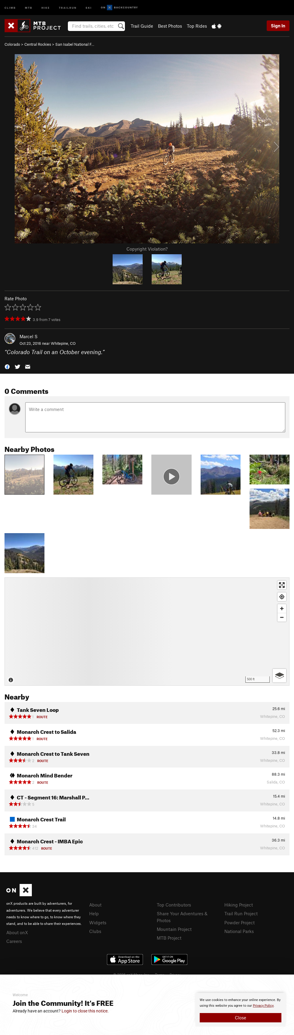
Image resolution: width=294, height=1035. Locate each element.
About (95, 904)
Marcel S (29, 336)
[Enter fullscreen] (281, 585)
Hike (45, 7)
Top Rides (197, 26)
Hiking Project (238, 904)
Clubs (95, 931)
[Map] (147, 631)
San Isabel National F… (74, 44)
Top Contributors (174, 904)
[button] (7, 366)
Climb (10, 7)
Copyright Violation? (147, 249)
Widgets (97, 922)
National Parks (239, 931)
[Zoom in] (281, 608)
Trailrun (68, 7)
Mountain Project (174, 929)
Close (240, 1017)
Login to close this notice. (85, 1011)
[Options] (279, 675)
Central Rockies (37, 44)
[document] (240, 1009)
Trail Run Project (241, 913)
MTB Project (169, 938)
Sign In (278, 25)
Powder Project (239, 922)
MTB (28, 7)
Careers (14, 941)
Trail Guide (142, 26)
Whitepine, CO (63, 343)
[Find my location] (281, 596)
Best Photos (170, 26)
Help (94, 913)
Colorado (12, 44)
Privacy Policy (263, 1006)
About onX (17, 932)
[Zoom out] (281, 617)
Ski (89, 7)
